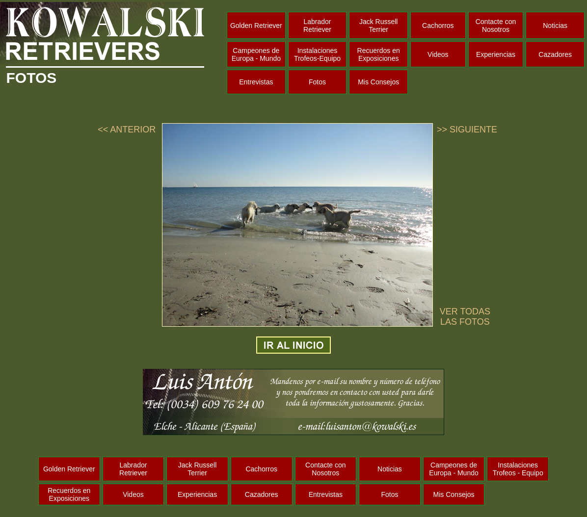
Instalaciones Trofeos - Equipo (518, 469)
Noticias (555, 25)
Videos (438, 54)
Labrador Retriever (317, 25)
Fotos (317, 82)
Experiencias (495, 54)
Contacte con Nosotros (496, 25)
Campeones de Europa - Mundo (256, 54)
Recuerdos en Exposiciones (378, 54)
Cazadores (555, 54)
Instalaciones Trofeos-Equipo (317, 54)
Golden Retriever (256, 25)
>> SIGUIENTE (467, 129)
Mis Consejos (378, 82)
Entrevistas (256, 82)
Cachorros (438, 25)
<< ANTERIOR (127, 129)
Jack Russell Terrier (378, 25)
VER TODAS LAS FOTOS (465, 317)
